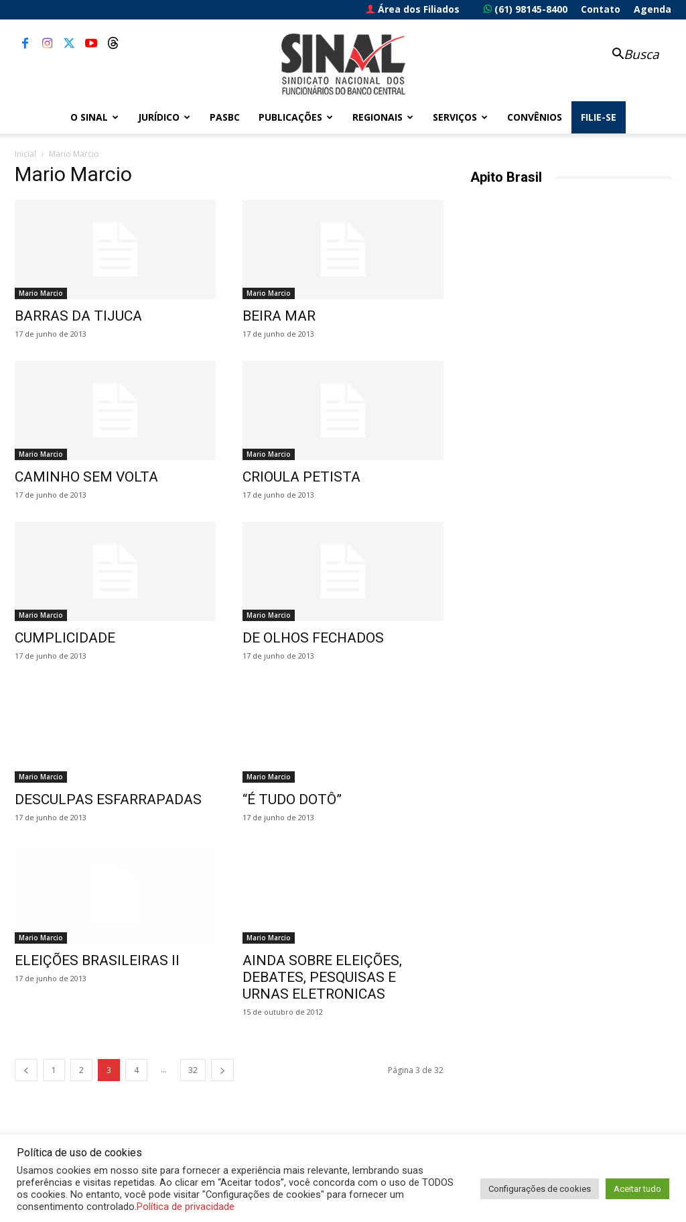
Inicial (25, 154)
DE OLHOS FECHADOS (313, 638)
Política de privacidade (185, 1207)
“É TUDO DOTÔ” (292, 799)
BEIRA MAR (279, 316)
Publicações (296, 117)
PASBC (225, 117)
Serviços (460, 117)
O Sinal (94, 117)
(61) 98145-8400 (525, 9)
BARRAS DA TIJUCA (78, 316)
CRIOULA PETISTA (301, 477)
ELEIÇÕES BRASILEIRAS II (97, 960)
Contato (600, 9)
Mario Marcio (41, 293)
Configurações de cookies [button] (539, 1189)
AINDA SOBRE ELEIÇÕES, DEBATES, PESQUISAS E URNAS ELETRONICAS (322, 977)
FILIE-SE (598, 117)
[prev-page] (26, 1070)
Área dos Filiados (413, 9)
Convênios (534, 117)
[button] (628, 55)
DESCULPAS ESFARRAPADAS (108, 799)
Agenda (652, 9)
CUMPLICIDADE (65, 638)
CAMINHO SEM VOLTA (86, 477)
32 (193, 1070)
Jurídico (164, 117)
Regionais (382, 117)
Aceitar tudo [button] (637, 1189)
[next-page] (222, 1070)
